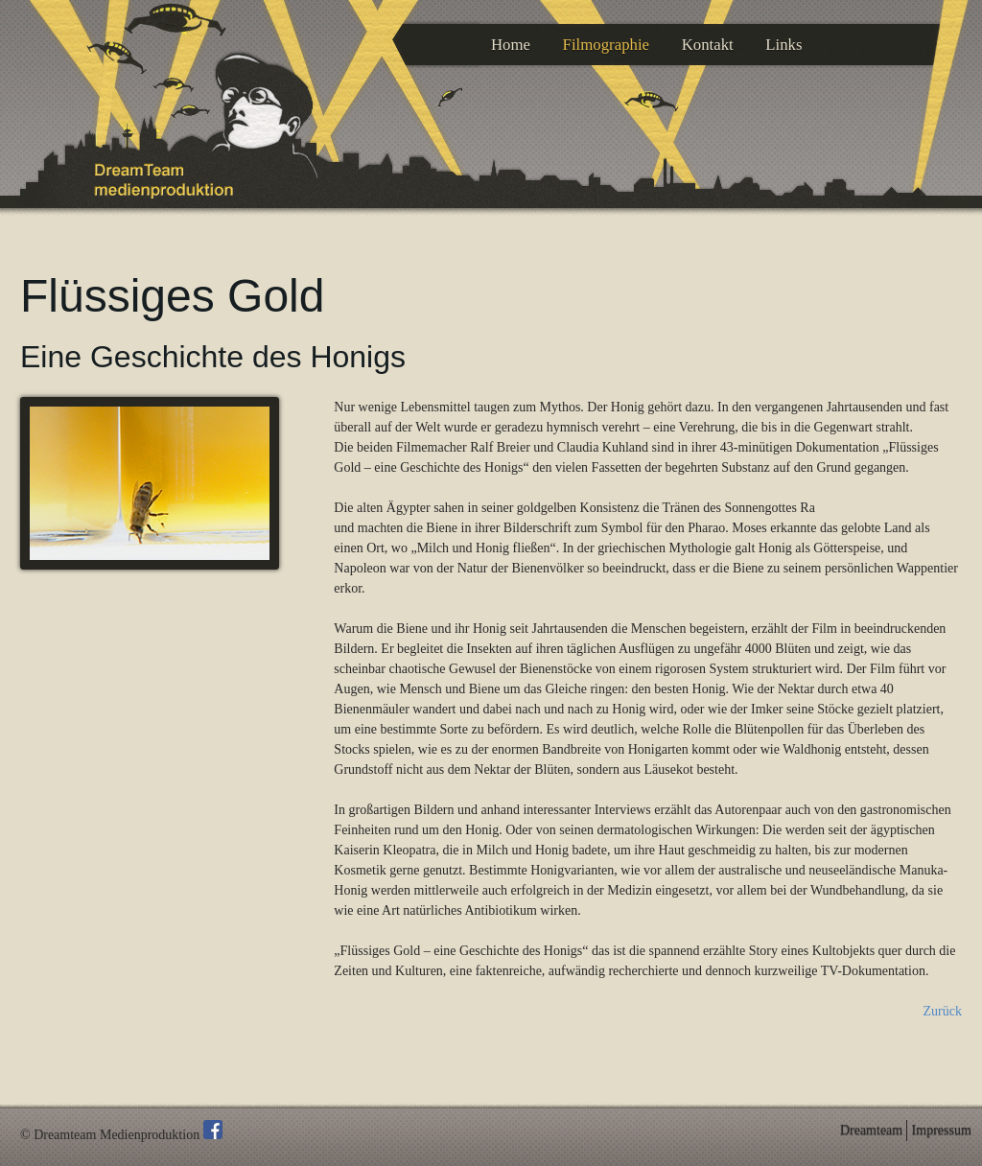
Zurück (943, 1011)
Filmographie (606, 44)
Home (510, 44)
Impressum (941, 1130)
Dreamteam (871, 1130)
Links (783, 44)
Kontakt (708, 44)
